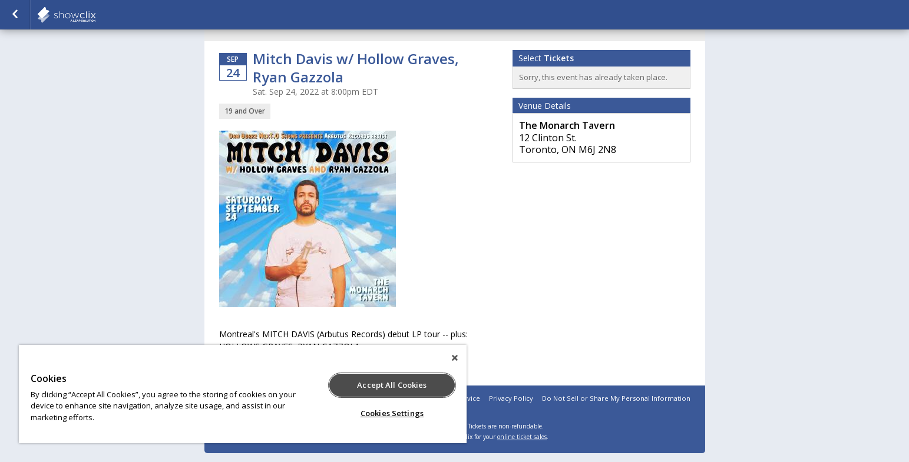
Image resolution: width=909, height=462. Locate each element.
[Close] (454, 357)
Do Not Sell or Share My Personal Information (616, 398)
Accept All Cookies (392, 385)
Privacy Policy (511, 398)
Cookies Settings (392, 413)
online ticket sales (522, 437)
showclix (95, 15)
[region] (243, 394)
